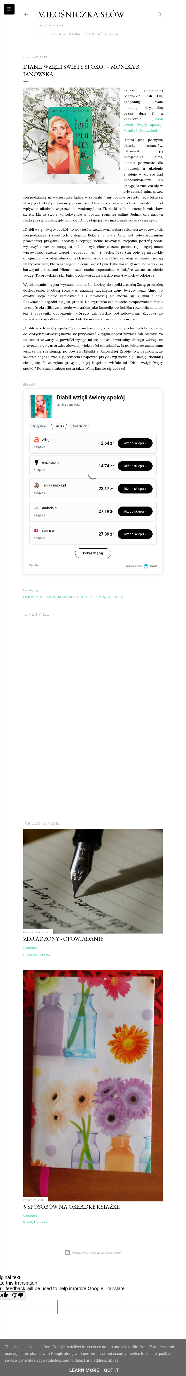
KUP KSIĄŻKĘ (95, 34)
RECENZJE (77, 597)
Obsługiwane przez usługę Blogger (93, 1253)
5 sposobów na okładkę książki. (71, 1206)
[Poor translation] (17, 1295)
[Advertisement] (93, 775)
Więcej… (118, 34)
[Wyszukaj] (160, 13)
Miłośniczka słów (81, 14)
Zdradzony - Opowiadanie (63, 938)
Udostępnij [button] (30, 590)
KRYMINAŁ (60, 597)
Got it (111, 1370)
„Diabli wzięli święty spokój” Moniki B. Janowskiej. (143, 125)
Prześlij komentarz (36, 954)
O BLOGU (46, 34)
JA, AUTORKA (69, 34)
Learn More (84, 1370)
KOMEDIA (43, 597)
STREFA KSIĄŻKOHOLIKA (104, 597)
